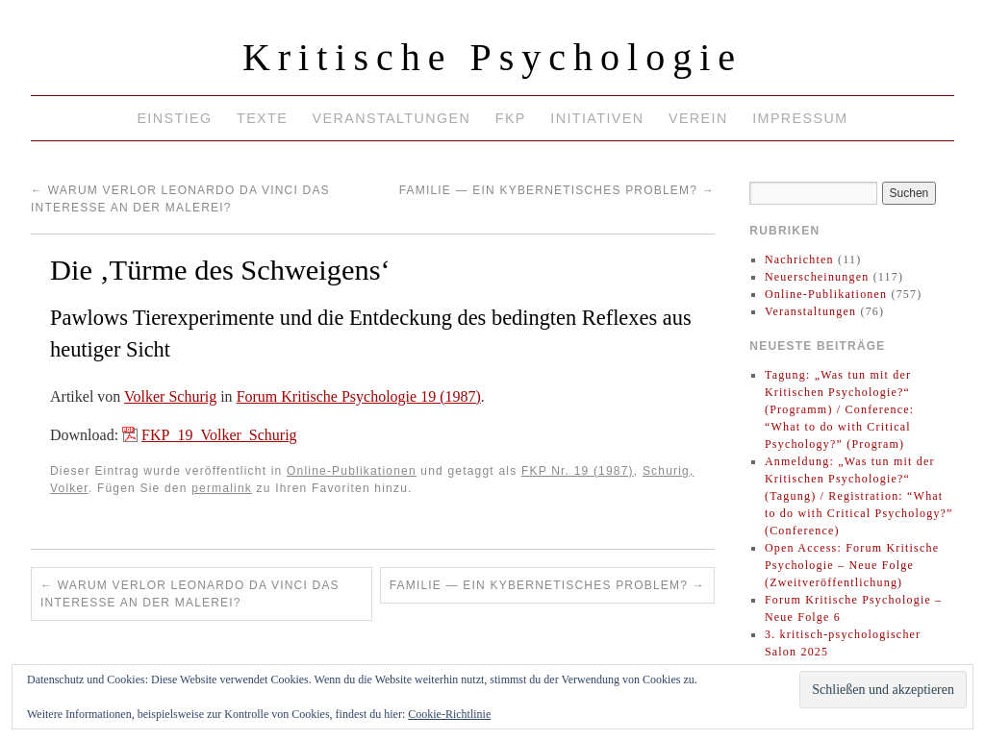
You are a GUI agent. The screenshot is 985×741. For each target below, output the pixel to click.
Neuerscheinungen (817, 277)
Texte (262, 118)
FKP (510, 118)
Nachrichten (799, 259)
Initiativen (597, 118)
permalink (221, 488)
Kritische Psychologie (492, 57)
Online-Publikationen (352, 471)
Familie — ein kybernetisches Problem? (557, 190)
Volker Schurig (170, 396)
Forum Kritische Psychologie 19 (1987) (359, 396)
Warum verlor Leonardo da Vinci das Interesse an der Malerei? (190, 594)
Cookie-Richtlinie (449, 714)
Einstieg (174, 118)
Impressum (799, 118)
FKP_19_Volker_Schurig (219, 435)
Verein (698, 118)
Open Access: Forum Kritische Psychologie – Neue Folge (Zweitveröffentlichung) (852, 565)
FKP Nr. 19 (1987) (577, 471)
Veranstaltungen (392, 118)
